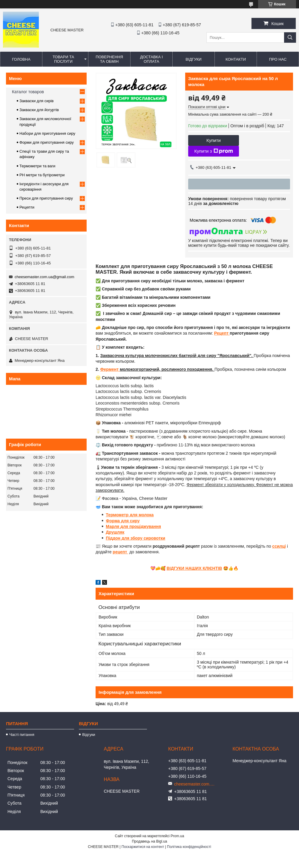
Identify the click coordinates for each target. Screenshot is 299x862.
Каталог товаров (28, 91)
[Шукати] (290, 37)
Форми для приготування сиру (46, 142)
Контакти (236, 59)
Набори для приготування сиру (47, 133)
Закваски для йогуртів (39, 110)
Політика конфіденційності (189, 847)
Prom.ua (177, 836)
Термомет (116, 514)
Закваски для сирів (36, 101)
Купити (213, 140)
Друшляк (115, 532)
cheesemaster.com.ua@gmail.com (44, 277)
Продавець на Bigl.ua (149, 841)
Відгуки (193, 59)
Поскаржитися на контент (143, 847)
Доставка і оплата (151, 59)
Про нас (278, 59)
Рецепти (26, 207)
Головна (21, 59)
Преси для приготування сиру (46, 198)
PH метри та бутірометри (42, 175)
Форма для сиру (122, 520)
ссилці (279, 546)
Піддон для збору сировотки (135, 538)
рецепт (120, 551)
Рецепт (222, 333)
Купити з (213, 151)
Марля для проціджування (133, 526)
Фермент (110, 369)
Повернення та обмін (109, 59)
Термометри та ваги (37, 166)
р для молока (140, 514)
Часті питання (21, 734)
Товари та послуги (63, 59)
